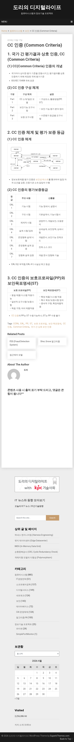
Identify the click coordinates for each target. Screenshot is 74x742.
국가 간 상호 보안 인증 (41, 327)
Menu (4, 21)
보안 (27, 31)
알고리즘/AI (21, 617)
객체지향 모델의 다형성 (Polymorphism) (33, 557)
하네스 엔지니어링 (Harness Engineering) (34, 535)
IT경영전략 (21, 579)
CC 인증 (15, 315)
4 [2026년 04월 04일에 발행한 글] (56, 673)
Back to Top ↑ (66, 739)
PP (27, 323)
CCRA (16, 323)
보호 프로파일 (40, 323)
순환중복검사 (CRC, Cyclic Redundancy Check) (36, 552)
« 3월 (17, 698)
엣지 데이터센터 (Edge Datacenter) (31, 540)
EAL (22, 323)
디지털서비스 (22, 590)
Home (4, 31)
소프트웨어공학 (23, 584)
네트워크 (20, 595)
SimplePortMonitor (25, 634)
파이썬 (19, 628)
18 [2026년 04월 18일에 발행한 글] (56, 683)
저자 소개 (19, 725)
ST (31, 323)
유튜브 (28, 725)
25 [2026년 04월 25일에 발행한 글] (56, 689)
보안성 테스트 (42, 179)
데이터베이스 (22, 606)
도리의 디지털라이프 (37, 7)
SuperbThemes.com (59, 736)
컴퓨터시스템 (16, 31)
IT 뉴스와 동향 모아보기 (30, 500)
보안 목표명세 (54, 323)
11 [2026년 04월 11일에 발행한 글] (56, 678)
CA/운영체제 (22, 612)
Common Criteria (21, 327)
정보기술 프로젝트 (23, 624)
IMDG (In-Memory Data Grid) (28, 546)
